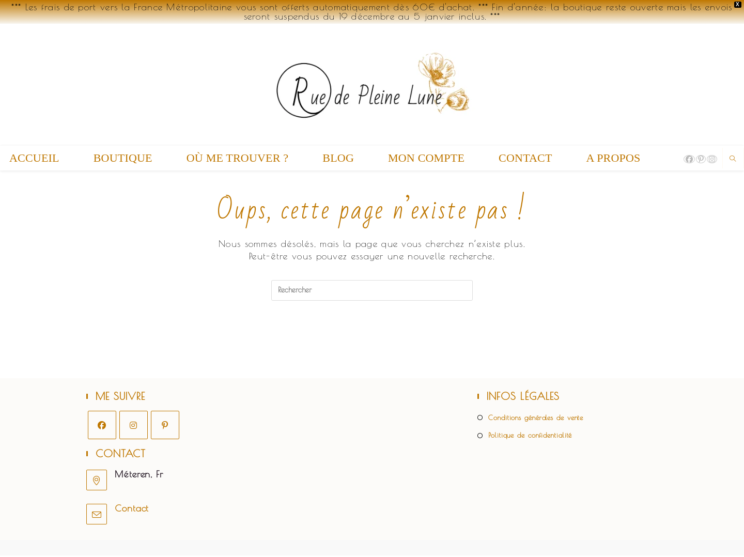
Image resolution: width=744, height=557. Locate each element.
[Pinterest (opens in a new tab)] (701, 159)
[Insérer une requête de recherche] (372, 290)
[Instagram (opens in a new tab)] (712, 159)
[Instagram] (133, 426)
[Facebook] (102, 426)
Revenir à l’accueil (372, 342)
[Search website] (733, 159)
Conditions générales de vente (535, 419)
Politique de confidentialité (530, 437)
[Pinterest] (165, 426)
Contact (132, 509)
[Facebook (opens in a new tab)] (689, 159)
